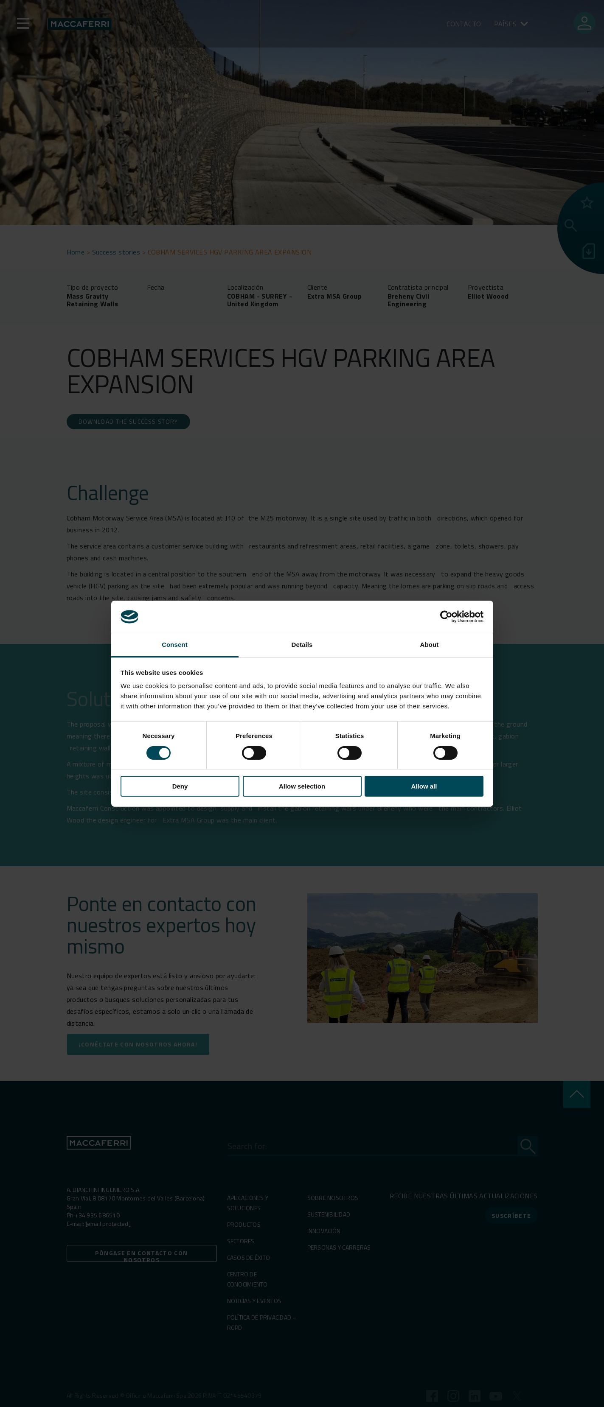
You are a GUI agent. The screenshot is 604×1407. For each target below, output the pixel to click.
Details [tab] (302, 644)
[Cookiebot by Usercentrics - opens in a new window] (446, 616)
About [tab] (429, 644)
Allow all (424, 786)
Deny (180, 786)
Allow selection (302, 786)
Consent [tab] (175, 644)
